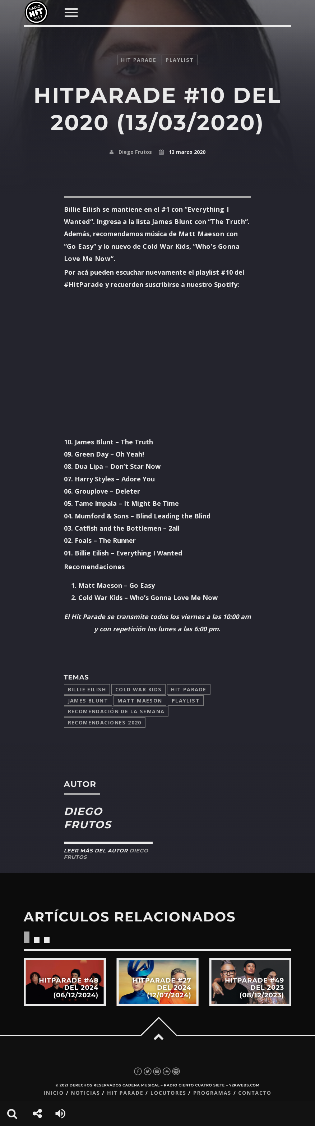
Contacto (255, 1093)
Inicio (53, 1093)
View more (65, 982)
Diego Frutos (135, 151)
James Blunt (88, 700)
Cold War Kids (138, 689)
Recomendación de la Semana (116, 711)
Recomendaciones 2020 (105, 722)
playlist (180, 59)
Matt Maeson (139, 700)
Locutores (168, 1093)
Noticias (85, 1093)
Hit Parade (138, 59)
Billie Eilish (87, 689)
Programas (212, 1093)
